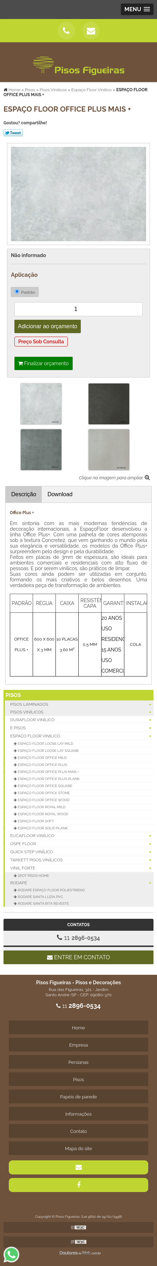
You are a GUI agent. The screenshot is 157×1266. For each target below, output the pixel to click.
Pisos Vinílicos (81, 712)
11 (78, 937)
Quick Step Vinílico (81, 852)
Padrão (25, 292)
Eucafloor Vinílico (81, 836)
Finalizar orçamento (43, 363)
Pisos (13, 695)
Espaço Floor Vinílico (81, 736)
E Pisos (81, 728)
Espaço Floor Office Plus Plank (48, 779)
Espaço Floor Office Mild (42, 758)
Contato (78, 1131)
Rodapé (81, 883)
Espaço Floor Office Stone (43, 793)
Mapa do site (78, 1148)
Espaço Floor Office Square (44, 786)
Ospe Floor (81, 844)
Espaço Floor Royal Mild (41, 807)
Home (78, 1027)
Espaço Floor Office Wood (43, 800)
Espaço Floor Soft (35, 821)
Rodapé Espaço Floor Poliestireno (51, 890)
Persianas (78, 1062)
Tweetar (13, 132)
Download (59, 494)
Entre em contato (78, 957)
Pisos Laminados (81, 704)
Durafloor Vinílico (81, 720)
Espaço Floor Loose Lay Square (48, 751)
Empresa (78, 1045)
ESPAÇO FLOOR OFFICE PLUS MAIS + (48, 772)
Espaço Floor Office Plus (42, 765)
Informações (78, 1114)
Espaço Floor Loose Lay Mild (45, 744)
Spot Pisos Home (33, 876)
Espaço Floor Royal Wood (42, 814)
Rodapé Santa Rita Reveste (43, 903)
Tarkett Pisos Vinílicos (81, 860)
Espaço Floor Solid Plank (42, 828)
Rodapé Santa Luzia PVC (40, 897)
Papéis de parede (78, 1096)
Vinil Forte (81, 868)
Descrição (23, 494)
